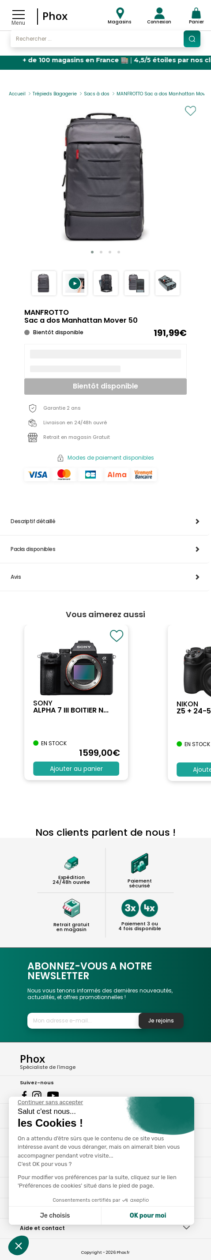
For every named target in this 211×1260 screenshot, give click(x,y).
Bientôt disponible (105, 386)
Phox (55, 15)
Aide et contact (42, 1228)
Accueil (17, 94)
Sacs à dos (96, 94)
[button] (74, 283)
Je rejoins (161, 1020)
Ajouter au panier (76, 768)
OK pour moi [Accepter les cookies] (148, 1215)
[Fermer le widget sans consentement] (50, 1102)
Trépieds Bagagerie (55, 94)
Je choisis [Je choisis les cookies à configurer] (55, 1215)
